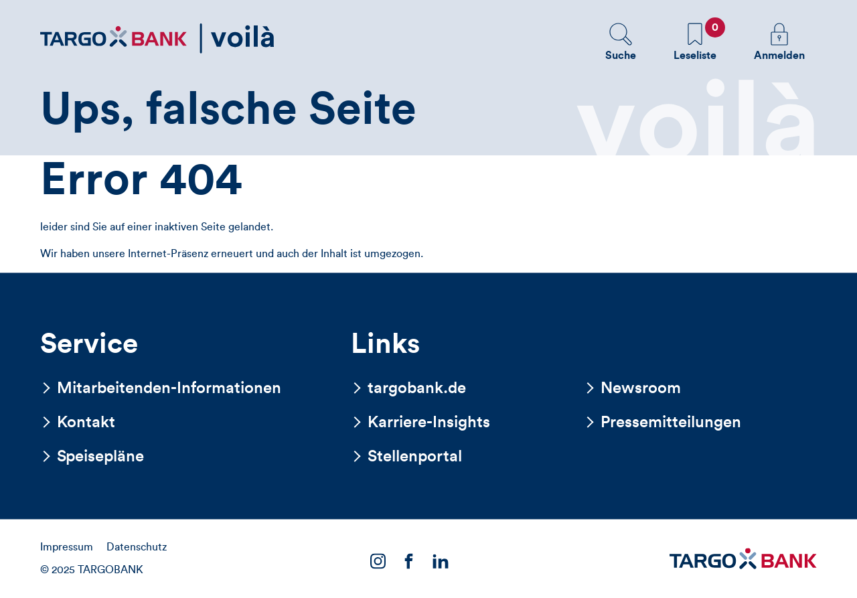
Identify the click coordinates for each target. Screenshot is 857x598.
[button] (620, 41)
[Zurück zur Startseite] (157, 38)
